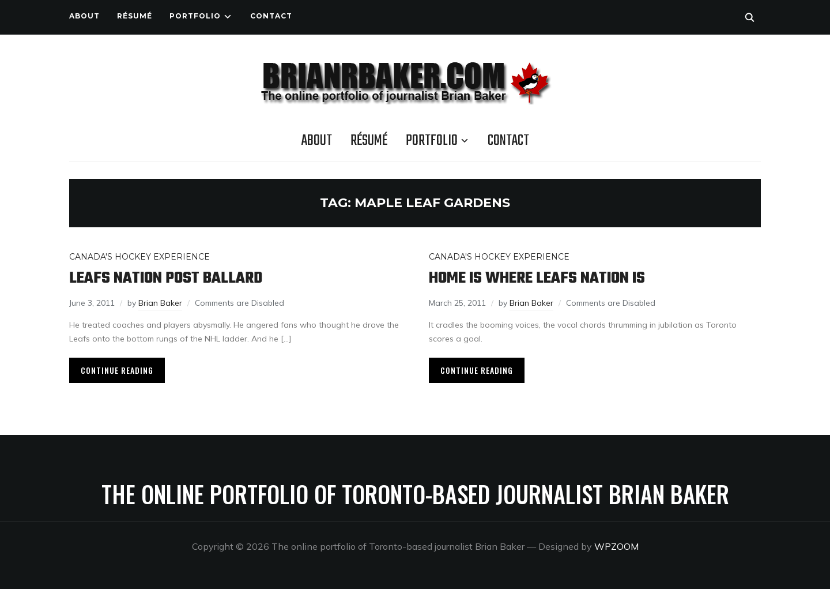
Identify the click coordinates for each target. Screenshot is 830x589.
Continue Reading (117, 370)
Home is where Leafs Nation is (537, 278)
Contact (271, 16)
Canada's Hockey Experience (139, 257)
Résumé (134, 16)
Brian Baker (160, 303)
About (84, 16)
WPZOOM (616, 546)
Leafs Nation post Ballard (165, 278)
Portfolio (195, 16)
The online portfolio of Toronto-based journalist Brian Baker (415, 494)
